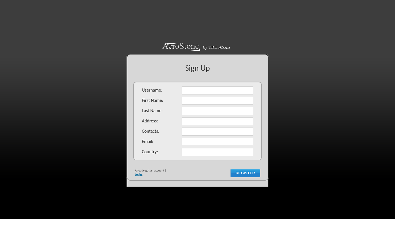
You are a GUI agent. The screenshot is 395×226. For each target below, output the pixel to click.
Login (138, 175)
